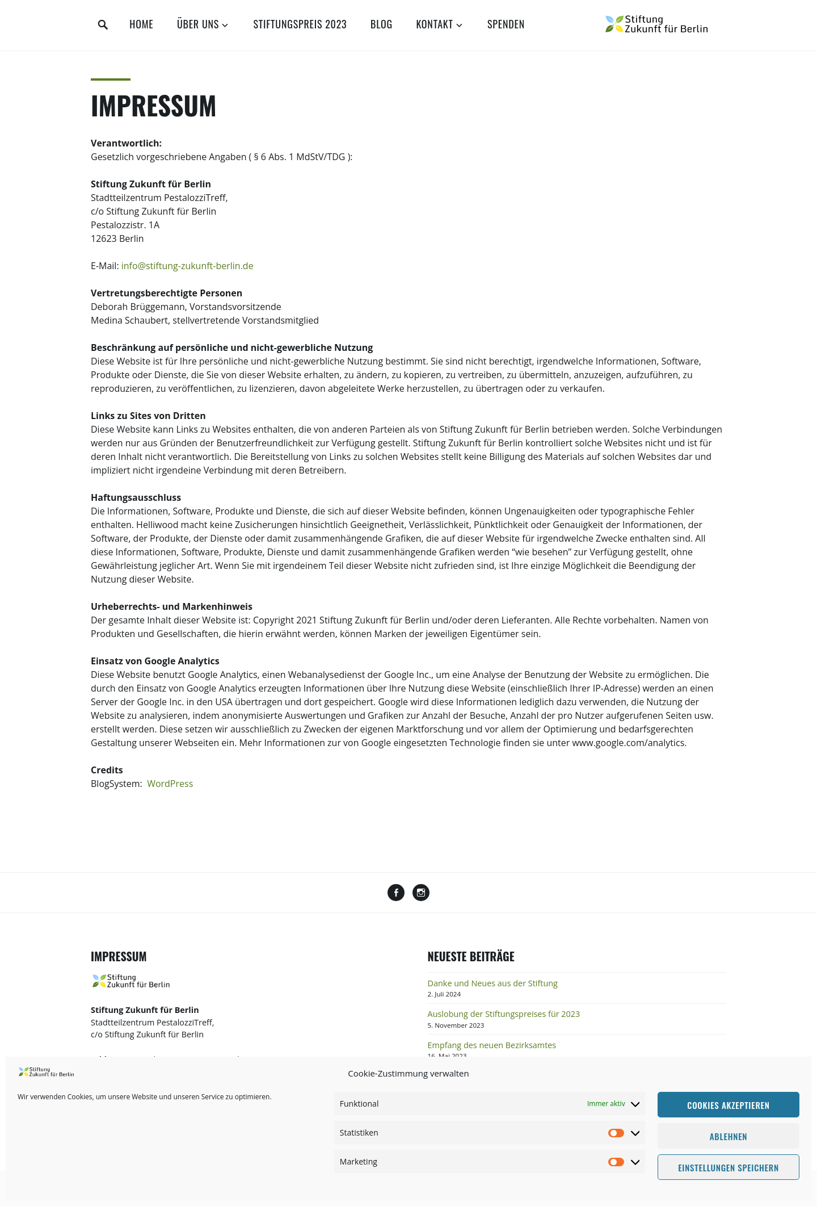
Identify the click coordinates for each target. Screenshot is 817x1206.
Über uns (198, 23)
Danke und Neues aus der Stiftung (493, 983)
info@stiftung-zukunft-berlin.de (187, 265)
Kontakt (434, 23)
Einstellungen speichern (728, 1167)
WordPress (170, 783)
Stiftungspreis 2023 (300, 23)
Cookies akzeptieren (728, 1105)
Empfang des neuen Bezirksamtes (492, 1045)
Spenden (506, 23)
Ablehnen (728, 1136)
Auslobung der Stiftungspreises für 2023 (504, 1013)
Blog (381, 23)
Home (141, 23)
